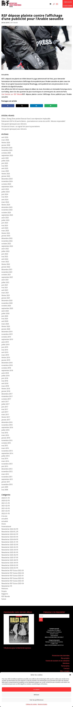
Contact (66, 668)
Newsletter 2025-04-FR (9, 550)
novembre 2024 (6, 181)
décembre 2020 (6, 300)
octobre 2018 (6, 368)
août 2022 (5, 249)
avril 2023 (4, 228)
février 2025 (5, 174)
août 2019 (5, 342)
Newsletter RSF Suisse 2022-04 (12, 573)
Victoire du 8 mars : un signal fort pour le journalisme (20, 126)
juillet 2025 (5, 161)
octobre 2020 (6, 306)
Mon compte (64, 671)
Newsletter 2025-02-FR (9, 544)
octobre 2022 (6, 243)
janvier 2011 (5, 482)
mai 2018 (4, 381)
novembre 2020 (6, 303)
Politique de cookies (31, 704)
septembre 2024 (7, 187)
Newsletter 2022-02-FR (9, 529)
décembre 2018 (6, 363)
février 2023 (5, 233)
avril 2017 (4, 412)
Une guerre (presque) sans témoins (14, 124)
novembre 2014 (6, 451)
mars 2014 (5, 461)
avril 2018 (4, 383)
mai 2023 (4, 225)
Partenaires (65, 666)
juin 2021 (4, 285)
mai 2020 (4, 319)
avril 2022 (4, 259)
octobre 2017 (6, 399)
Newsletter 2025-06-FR (9, 555)
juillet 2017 (5, 404)
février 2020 (5, 326)
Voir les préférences (36, 700)
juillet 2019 (5, 344)
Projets (4, 591)
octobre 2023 (6, 212)
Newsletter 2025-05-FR (9, 552)
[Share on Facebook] (7, 105)
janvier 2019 (5, 360)
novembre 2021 (6, 272)
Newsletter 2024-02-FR (9, 534)
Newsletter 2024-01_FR (9, 532)
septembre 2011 (7, 479)
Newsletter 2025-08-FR (9, 560)
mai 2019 (4, 350)
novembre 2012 (6, 471)
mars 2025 (5, 171)
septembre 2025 (7, 155)
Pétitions (4, 589)
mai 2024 (4, 197)
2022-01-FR (5, 513)
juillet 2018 (5, 376)
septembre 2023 (7, 215)
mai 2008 (4, 490)
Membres (66, 663)
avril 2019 (4, 352)
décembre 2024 (6, 179)
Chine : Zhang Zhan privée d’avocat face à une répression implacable (25, 119)
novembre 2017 (6, 396)
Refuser (36, 695)
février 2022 (5, 264)
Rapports (4, 594)
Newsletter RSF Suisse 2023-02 (12, 578)
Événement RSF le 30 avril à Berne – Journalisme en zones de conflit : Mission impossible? (33, 121)
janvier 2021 (5, 298)
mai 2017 (4, 409)
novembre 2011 (6, 477)
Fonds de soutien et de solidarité (57, 661)
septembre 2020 (7, 308)
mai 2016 (4, 433)
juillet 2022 (5, 251)
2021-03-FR (5, 508)
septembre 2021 (7, 277)
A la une (4, 516)
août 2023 (5, 218)
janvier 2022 (5, 267)
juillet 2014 (5, 456)
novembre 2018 (6, 365)
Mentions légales (42, 704)
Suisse (3, 599)
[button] (70, 675)
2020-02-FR (5, 500)
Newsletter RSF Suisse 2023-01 (12, 576)
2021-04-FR (5, 511)
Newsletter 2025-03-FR (9, 547)
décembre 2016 (6, 422)
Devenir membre (67, 6)
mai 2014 (4, 458)
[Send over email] (50, 105)
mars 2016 (5, 435)
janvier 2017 (5, 420)
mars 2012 (5, 474)
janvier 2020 (5, 329)
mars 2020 (5, 324)
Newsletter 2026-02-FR (9, 565)
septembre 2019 (7, 339)
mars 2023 (5, 231)
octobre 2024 (6, 184)
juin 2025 (4, 163)
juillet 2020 (5, 313)
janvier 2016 (5, 438)
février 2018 (5, 389)
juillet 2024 (5, 192)
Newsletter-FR (6, 586)
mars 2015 (5, 448)
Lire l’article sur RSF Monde (11, 94)
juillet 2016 (5, 430)
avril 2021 (4, 290)
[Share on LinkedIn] (36, 105)
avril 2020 (4, 321)
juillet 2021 (5, 282)
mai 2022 (4, 256)
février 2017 (5, 417)
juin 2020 (4, 316)
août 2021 (5, 280)
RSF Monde (14, 22)
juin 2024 (4, 194)
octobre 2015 (6, 443)
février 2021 (5, 295)
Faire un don (68, 2)
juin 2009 (4, 487)
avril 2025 (4, 168)
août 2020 (5, 311)
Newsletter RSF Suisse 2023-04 (12, 583)
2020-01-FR (5, 498)
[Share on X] (22, 105)
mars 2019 (5, 355)
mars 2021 (5, 293)
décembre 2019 (6, 332)
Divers (3, 524)
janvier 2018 (5, 391)
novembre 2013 (6, 464)
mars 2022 (5, 262)
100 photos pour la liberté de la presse (17, 648)
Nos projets (65, 658)
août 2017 (5, 401)
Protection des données (60, 655)
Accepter (36, 689)
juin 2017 (4, 407)
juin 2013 (4, 466)
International (6, 526)
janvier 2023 (5, 236)
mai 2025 (4, 166)
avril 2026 (4, 137)
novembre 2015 (6, 440)
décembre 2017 (6, 394)
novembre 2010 (6, 484)
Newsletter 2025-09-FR (9, 563)
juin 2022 (4, 254)
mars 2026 (5, 140)
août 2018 (5, 373)
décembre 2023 (6, 207)
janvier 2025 (5, 176)
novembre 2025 (6, 150)
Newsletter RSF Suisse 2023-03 (12, 581)
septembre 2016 (7, 427)
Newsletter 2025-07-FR (9, 557)
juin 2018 (4, 378)
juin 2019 (4, 347)
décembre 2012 (6, 469)
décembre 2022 (6, 238)
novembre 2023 (6, 210)
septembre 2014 (7, 453)
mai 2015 (4, 445)
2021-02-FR (5, 506)
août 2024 (5, 189)
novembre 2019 (6, 334)
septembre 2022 (7, 246)
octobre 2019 (6, 337)
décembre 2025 (6, 148)
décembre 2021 (6, 269)
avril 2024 (4, 199)
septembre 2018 (7, 370)
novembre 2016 (6, 425)
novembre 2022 (6, 241)
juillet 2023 (5, 220)
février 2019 (5, 357)
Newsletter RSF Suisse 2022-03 (12, 570)
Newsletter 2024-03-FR (9, 537)
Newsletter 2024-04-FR (9, 539)
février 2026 (5, 142)
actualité (4, 519)
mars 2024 (5, 202)
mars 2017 (5, 414)
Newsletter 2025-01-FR (9, 542)
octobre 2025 (6, 153)
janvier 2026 (5, 145)
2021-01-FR (5, 503)
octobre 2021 (6, 275)
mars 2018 (5, 386)
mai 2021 (4, 288)
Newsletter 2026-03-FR (9, 568)
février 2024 (5, 205)
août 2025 (5, 158)
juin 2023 (4, 223)
